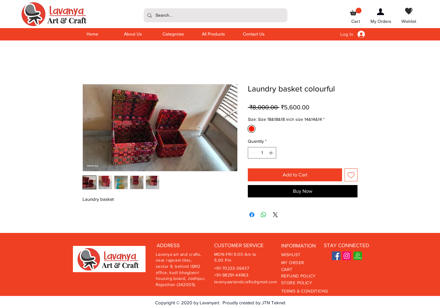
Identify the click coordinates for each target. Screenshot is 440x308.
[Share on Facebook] (252, 214)
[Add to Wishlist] (351, 174)
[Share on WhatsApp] (263, 214)
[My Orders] (381, 22)
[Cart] (356, 22)
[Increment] (271, 152)
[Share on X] (275, 214)
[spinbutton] (262, 152)
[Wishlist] (409, 22)
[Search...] (214, 15)
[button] (356, 11)
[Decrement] (252, 152)
